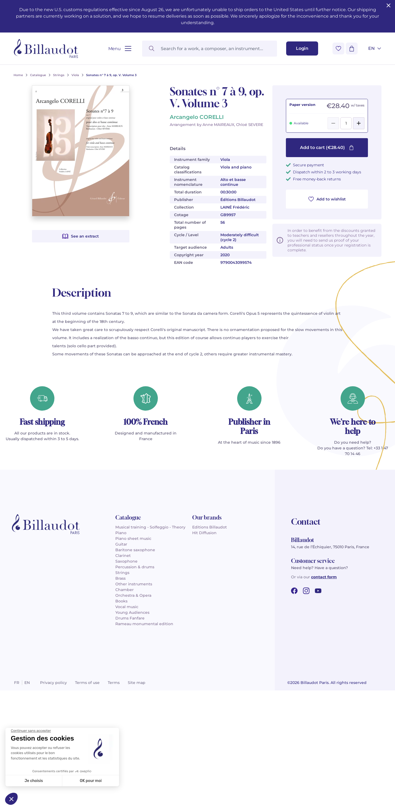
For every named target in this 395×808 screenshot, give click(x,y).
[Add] (358, 123)
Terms (114, 682)
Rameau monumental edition (144, 624)
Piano (120, 533)
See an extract (80, 236)
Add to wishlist (327, 199)
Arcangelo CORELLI (197, 117)
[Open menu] (119, 49)
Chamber (124, 590)
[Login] (302, 48)
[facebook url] (294, 591)
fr (16, 682)
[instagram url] (306, 591)
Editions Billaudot (209, 527)
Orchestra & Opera (133, 595)
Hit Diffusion (204, 533)
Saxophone (126, 561)
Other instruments (133, 584)
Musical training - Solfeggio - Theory (150, 527)
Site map (136, 682)
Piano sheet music (133, 538)
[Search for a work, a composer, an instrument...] (209, 49)
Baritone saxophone (135, 550)
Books (121, 601)
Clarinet (123, 555)
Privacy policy (53, 682)
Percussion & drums (134, 567)
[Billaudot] (46, 48)
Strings (122, 572)
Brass (120, 578)
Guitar (121, 544)
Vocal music (126, 607)
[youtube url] (318, 591)
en (27, 682)
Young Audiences (132, 612)
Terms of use (87, 682)
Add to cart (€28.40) (327, 147)
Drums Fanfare (130, 618)
